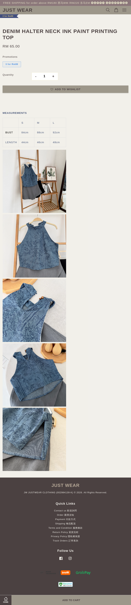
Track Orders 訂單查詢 (65, 540)
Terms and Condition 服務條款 (65, 528)
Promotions (10, 56)
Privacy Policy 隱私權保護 (65, 536)
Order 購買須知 (65, 515)
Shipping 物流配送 (65, 523)
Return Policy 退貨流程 (65, 532)
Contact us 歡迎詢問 (65, 510)
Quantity (8, 74)
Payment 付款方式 (65, 519)
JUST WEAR (17, 10)
